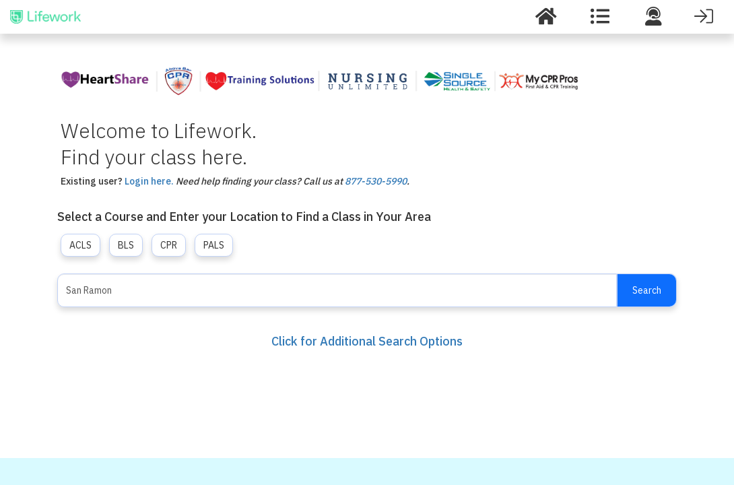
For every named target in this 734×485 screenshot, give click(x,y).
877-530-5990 (376, 181)
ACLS (80, 245)
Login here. (149, 181)
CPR (168, 245)
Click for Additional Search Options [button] (367, 341)
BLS (126, 245)
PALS (213, 245)
